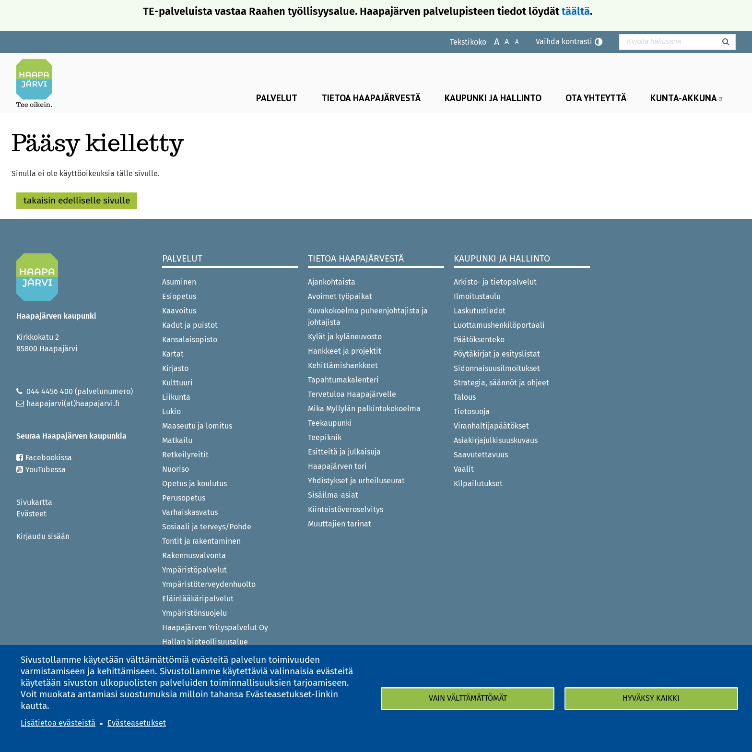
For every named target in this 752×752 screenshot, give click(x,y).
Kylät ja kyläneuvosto (345, 336)
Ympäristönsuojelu (194, 613)
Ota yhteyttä (595, 98)
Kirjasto (175, 368)
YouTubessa (48, 469)
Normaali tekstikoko (502, 41)
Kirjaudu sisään (43, 536)
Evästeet (31, 513)
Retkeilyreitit (185, 454)
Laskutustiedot (479, 310)
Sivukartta (34, 502)
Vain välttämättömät (468, 698)
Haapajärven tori (337, 466)
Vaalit (464, 469)
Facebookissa (52, 457)
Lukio (171, 411)
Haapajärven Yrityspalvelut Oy (215, 627)
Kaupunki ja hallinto (493, 98)
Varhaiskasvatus (190, 512)
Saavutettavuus (481, 454)
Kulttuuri (177, 382)
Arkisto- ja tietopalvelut (495, 281)
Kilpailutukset (478, 483)
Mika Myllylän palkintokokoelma (364, 408)
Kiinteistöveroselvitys (345, 509)
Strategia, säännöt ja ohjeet (501, 382)
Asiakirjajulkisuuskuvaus (496, 440)
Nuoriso (175, 469)
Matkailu (180, 440)
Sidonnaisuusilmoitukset (497, 368)
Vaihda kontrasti (564, 41)
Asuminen (179, 281)
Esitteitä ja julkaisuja (344, 451)
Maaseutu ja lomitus (197, 425)
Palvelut (276, 98)
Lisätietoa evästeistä (58, 723)
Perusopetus (183, 497)
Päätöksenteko (479, 339)
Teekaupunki (330, 423)
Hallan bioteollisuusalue (205, 641)
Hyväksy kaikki (651, 698)
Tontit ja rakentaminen (201, 541)
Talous (465, 397)
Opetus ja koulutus (194, 483)
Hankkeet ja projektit (344, 351)
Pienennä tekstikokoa (512, 41)
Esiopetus (179, 296)
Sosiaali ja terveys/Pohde (210, 526)
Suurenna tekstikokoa (492, 41)
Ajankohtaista (331, 281)
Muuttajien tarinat (339, 523)
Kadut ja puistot (190, 325)
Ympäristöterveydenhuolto (209, 584)
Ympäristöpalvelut (194, 569)
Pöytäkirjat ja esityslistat (497, 353)
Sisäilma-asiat (333, 495)
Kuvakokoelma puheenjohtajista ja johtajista (368, 316)
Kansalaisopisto (194, 339)
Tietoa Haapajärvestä (371, 98)
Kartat (173, 353)
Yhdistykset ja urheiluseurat (356, 480)
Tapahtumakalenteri (343, 379)
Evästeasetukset (136, 723)
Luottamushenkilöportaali (503, 325)
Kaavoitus (179, 310)
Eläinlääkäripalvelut (198, 598)
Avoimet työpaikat (340, 296)
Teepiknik (324, 437)
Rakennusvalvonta (194, 555)
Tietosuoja (472, 411)
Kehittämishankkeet (343, 365)
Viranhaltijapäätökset (491, 425)
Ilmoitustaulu (477, 296)
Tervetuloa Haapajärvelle (352, 394)
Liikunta (176, 397)
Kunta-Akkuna (687, 98)
